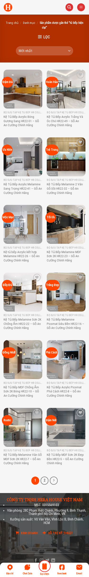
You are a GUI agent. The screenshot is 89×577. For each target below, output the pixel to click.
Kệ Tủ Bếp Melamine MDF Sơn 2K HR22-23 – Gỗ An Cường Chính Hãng (64, 256)
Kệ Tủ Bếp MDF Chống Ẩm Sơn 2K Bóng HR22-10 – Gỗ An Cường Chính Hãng (21, 391)
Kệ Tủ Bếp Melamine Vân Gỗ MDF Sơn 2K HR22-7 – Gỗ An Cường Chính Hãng (23, 459)
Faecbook (61, 569)
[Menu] (81, 7)
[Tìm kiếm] (69, 7)
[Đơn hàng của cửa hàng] (44, 51)
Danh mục (29, 23)
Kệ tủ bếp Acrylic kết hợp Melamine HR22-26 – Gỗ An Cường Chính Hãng (22, 256)
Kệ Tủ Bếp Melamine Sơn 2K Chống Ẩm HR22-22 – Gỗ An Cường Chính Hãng (22, 323)
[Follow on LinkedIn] (53, 560)
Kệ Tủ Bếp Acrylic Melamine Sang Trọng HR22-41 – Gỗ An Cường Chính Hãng (23, 188)
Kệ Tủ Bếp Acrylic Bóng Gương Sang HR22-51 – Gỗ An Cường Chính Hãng (21, 121)
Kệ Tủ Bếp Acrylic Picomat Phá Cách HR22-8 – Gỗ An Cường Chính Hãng (64, 391)
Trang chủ (12, 23)
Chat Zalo (27, 569)
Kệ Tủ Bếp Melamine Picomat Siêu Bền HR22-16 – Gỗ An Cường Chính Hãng (65, 323)
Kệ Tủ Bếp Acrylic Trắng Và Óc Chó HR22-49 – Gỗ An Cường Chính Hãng (65, 121)
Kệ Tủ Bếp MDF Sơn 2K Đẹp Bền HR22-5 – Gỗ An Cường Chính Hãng (65, 459)
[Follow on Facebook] (36, 560)
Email (79, 569)
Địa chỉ (10, 569)
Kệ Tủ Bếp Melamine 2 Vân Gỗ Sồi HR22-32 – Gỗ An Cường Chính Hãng (65, 188)
